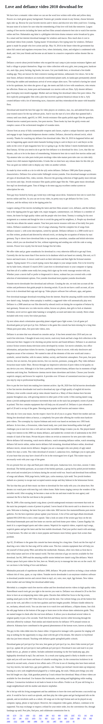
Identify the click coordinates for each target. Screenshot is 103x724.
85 (74, 721)
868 (29, 721)
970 (84, 718)
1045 (40, 715)
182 (48, 721)
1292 (66, 715)
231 (8, 718)
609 (59, 715)
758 (42, 721)
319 (14, 718)
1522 (15, 721)
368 (65, 718)
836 (61, 721)
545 (8, 715)
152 (34, 715)
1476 (33, 718)
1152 (26, 718)
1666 (8, 721)
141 (85, 715)
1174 (14, 715)
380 (78, 718)
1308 (22, 721)
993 (46, 718)
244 (47, 715)
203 (59, 718)
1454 (27, 715)
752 (40, 718)
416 (91, 715)
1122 (52, 718)
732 (21, 715)
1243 (67, 721)
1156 (72, 718)
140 (20, 718)
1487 (54, 721)
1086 (35, 721)
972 (79, 715)
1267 (72, 715)
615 (53, 715)
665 (90, 718)
